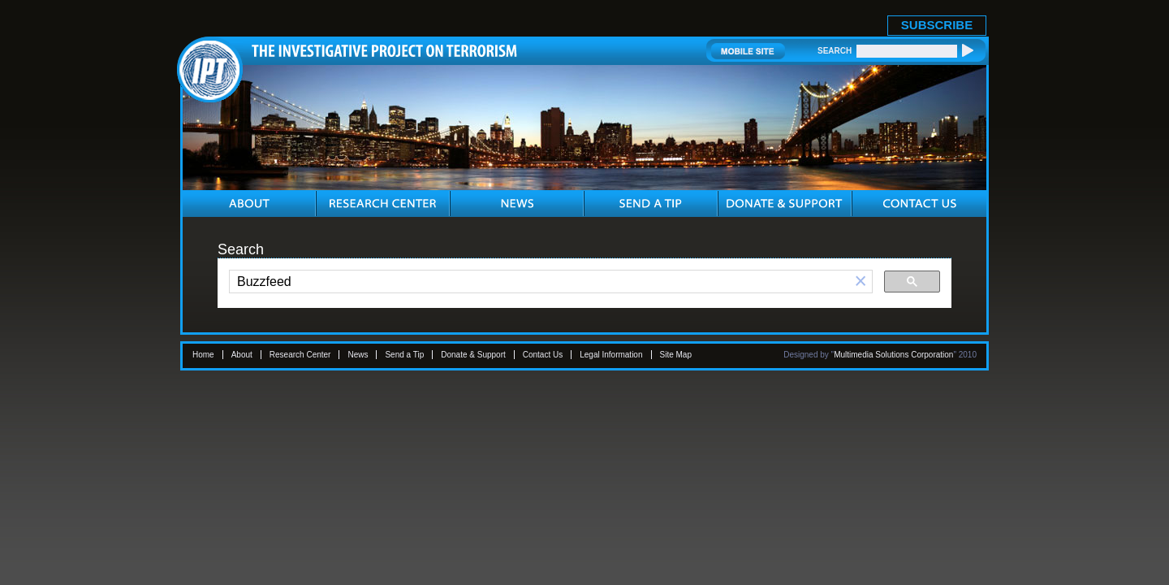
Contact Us (543, 354)
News (357, 354)
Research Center (300, 354)
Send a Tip (404, 354)
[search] (539, 282)
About (241, 354)
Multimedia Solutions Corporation (893, 354)
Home (203, 354)
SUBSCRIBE (937, 25)
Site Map (676, 354)
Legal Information (611, 354)
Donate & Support (473, 354)
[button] (860, 281)
